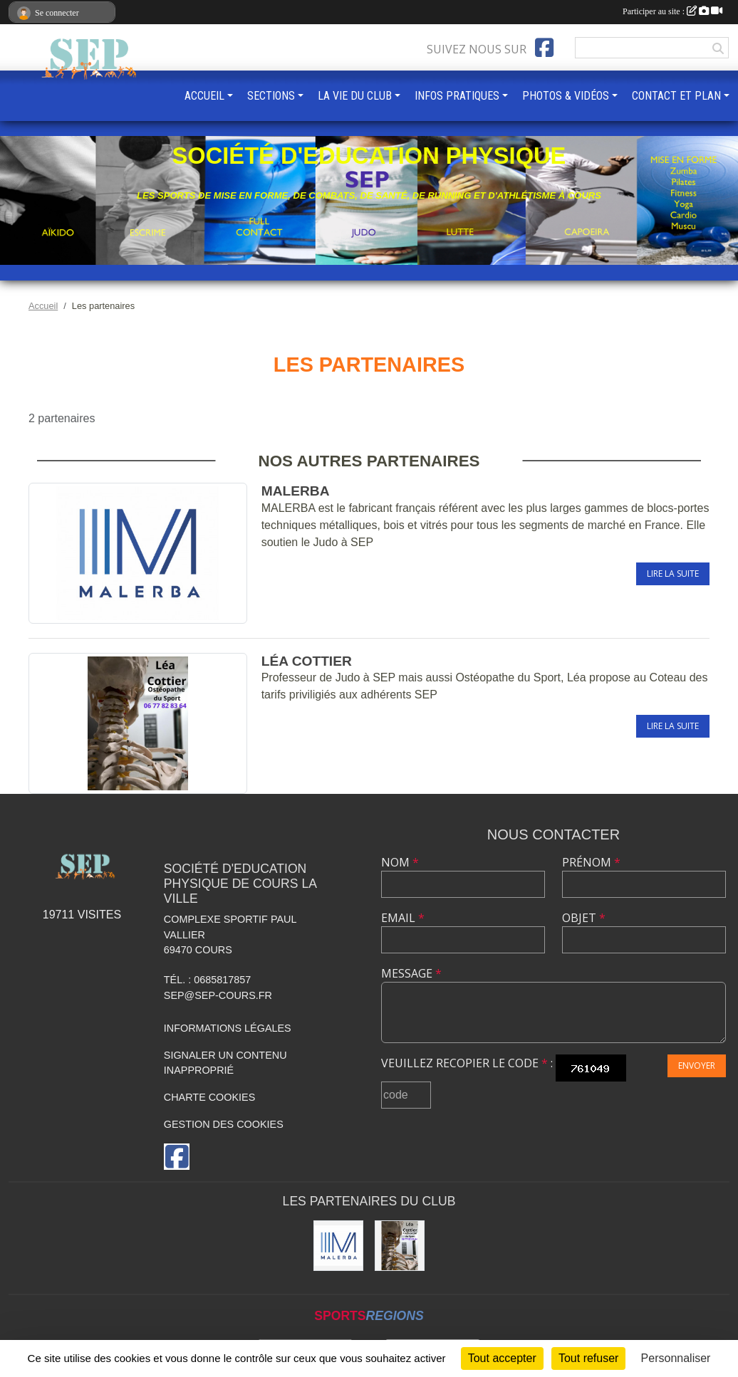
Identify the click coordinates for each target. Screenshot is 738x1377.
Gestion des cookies (224, 1124)
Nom (400, 862)
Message (411, 973)
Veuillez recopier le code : (467, 1063)
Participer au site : (672, 11)
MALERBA (295, 490)
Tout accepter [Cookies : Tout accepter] (502, 1358)
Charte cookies (209, 1097)
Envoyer (696, 1065)
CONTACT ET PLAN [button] (676, 96)
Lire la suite (673, 573)
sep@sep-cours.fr (218, 995)
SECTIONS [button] (271, 96)
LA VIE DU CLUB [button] (355, 96)
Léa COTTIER (306, 661)
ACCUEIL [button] (204, 96)
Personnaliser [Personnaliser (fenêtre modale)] (676, 1358)
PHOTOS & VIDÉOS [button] (565, 96)
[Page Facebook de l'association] (544, 47)
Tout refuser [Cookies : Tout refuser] (588, 1358)
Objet (584, 918)
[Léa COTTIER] (400, 1245)
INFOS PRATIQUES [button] (457, 96)
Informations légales (227, 1028)
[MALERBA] (338, 1245)
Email (403, 918)
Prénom (591, 862)
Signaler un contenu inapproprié (225, 1063)
